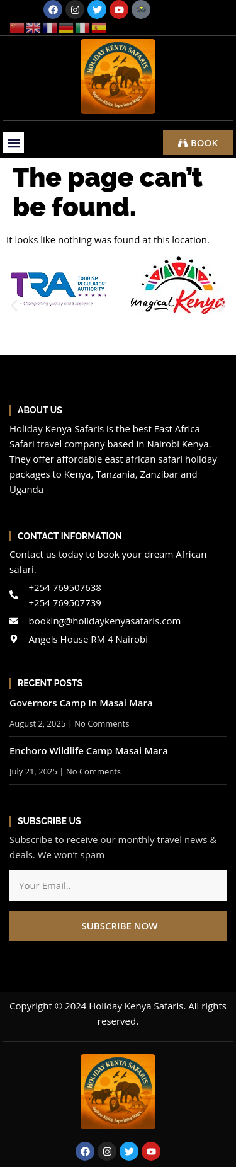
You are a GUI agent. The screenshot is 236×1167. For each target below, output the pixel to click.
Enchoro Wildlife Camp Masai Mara (88, 750)
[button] (13, 142)
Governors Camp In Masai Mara (81, 702)
